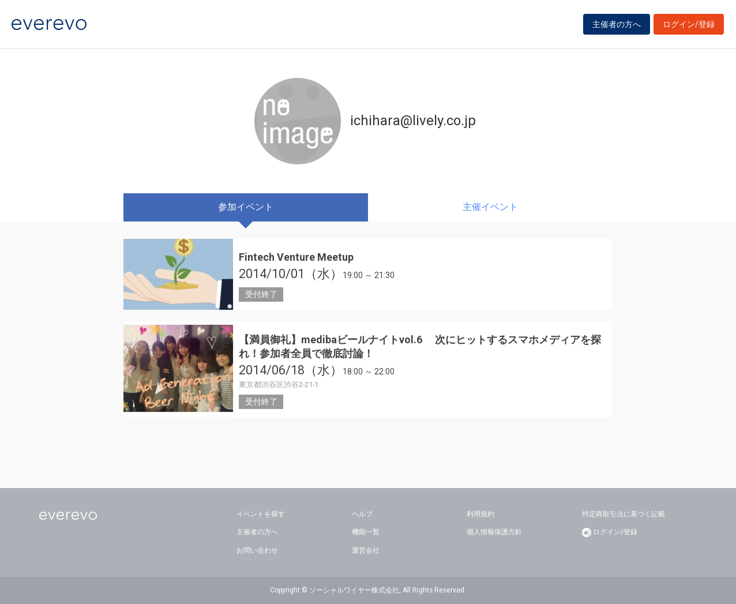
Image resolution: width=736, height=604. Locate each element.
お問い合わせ (257, 550)
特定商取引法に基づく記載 (623, 514)
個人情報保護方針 (494, 532)
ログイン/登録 (689, 24)
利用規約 (480, 514)
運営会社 (366, 550)
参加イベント (245, 206)
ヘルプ (362, 514)
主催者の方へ (616, 24)
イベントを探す (260, 514)
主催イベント (490, 206)
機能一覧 (366, 532)
